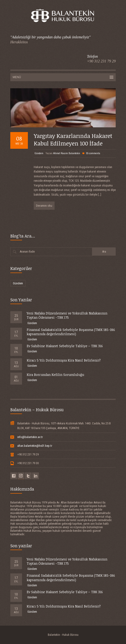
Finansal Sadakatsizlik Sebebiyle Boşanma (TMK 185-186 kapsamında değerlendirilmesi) (71, 331)
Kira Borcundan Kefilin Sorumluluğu (55, 374)
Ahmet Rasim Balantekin (66, 153)
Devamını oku (44, 205)
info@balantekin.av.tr (30, 437)
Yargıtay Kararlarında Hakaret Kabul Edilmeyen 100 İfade (73, 139)
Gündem (38, 153)
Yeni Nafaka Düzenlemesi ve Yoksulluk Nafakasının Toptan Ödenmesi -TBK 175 (67, 315)
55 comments (93, 153)
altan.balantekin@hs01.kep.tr (34, 445)
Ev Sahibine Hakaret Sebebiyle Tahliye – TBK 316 (65, 346)
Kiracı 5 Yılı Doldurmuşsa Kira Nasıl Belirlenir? (64, 360)
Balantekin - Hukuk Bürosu (63, 634)
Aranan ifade (27, 251)
